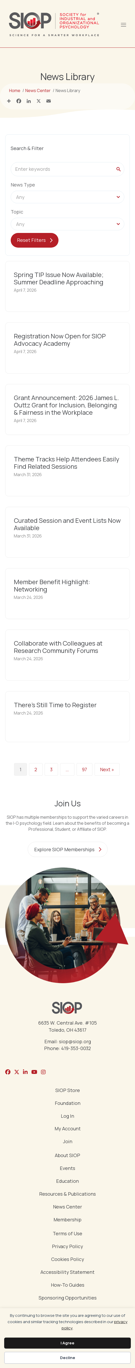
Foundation (67, 1103)
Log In (67, 1116)
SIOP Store (67, 1090)
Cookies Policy (67, 1259)
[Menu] (123, 24)
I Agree (67, 1343)
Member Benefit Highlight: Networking (52, 585)
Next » (107, 769)
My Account (68, 1129)
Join (67, 1142)
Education (67, 1181)
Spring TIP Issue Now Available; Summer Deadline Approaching (59, 278)
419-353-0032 (76, 1048)
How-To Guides (67, 1285)
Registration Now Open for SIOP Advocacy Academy (60, 340)
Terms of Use (67, 1234)
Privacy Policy (67, 1246)
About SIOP (67, 1155)
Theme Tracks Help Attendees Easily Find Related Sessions (66, 463)
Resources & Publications (67, 1194)
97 (84, 769)
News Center (67, 1207)
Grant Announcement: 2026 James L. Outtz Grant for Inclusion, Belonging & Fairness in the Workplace (66, 405)
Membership (67, 1220)
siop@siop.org (75, 1041)
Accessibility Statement (67, 1272)
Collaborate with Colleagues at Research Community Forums (58, 647)
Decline (67, 1357)
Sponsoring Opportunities (68, 1298)
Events (67, 1168)
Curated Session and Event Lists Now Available (67, 524)
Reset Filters (31, 240)
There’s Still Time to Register (55, 704)
